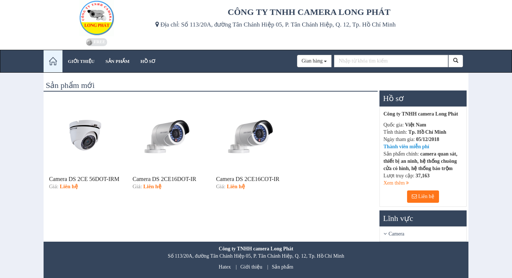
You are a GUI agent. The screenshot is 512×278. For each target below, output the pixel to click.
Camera (397, 234)
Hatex (225, 267)
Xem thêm (396, 183)
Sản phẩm (282, 267)
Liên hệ (423, 196)
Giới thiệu (251, 267)
